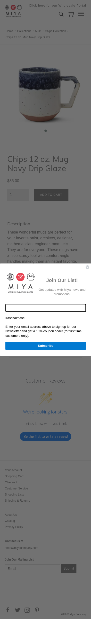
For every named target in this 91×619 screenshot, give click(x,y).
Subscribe (45, 345)
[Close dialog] (87, 267)
